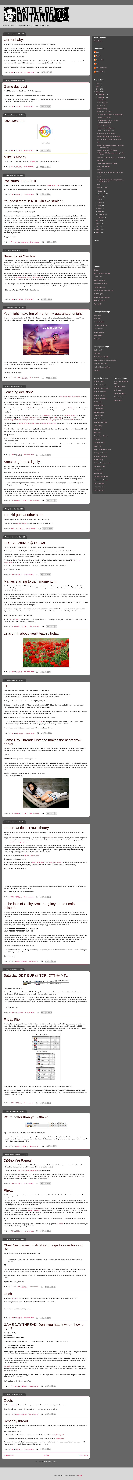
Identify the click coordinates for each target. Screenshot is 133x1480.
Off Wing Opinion (119, 386)
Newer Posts (9, 1455)
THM (97, 64)
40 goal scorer (70, 415)
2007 (98, 227)
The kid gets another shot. (23, 515)
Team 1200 (97, 304)
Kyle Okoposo (71, 408)
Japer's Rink (98, 446)
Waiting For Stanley (100, 453)
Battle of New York (100, 392)
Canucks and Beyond (101, 436)
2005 (98, 232)
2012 (98, 86)
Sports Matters (98, 409)
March (100, 211)
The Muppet (100, 71)
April (99, 208)
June (99, 202)
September (101, 194)
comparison (49, 838)
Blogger (79, 1475)
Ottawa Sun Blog (119, 393)
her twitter (17, 1176)
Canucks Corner (99, 405)
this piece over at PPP (31, 855)
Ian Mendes (118, 390)
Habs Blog (97, 432)
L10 (6, 686)
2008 (98, 224)
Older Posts (83, 1455)
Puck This (97, 439)
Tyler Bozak (57, 862)
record (12, 842)
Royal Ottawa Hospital (21, 277)
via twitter (59, 1224)
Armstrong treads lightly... (23, 462)
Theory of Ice (98, 470)
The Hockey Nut (99, 442)
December (101, 94)
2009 (98, 221)
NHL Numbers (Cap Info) (102, 273)
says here (15, 1298)
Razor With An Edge (100, 422)
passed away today (53, 185)
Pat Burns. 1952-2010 (20, 181)
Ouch (8, 1294)
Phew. (8, 1190)
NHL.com (97, 270)
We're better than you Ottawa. (26, 1117)
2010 (98, 92)
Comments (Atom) (50, 1461)
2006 (98, 229)
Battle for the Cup (99, 395)
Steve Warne (118, 397)
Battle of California (100, 385)
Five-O (98, 56)
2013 (98, 83)
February (101, 214)
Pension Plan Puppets (101, 357)
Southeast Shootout (100, 456)
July (99, 200)
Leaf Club (97, 353)
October (101, 191)
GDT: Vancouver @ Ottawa (24, 543)
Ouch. (8, 1400)
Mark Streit (29, 408)
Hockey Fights (98, 294)
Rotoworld (7, 1366)
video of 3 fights (14, 619)
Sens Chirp (97, 339)
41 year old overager (55, 418)
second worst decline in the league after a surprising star (37, 423)
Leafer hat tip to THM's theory (26, 828)
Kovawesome (14, 121)
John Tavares (46, 415)
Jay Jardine (100, 60)
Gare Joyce (117, 400)
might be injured (58, 1435)
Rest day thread (16, 1421)
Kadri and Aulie (21, 523)
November (101, 97)
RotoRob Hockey (99, 466)
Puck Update (98, 402)
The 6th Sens (98, 329)
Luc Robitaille (24, 840)
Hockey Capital (99, 332)
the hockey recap (99, 287)
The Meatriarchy (101, 68)
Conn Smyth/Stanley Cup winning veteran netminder (56, 420)
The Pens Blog (98, 490)
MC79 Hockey (98, 459)
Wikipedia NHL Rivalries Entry (104, 290)
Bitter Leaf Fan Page (100, 363)
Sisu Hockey (98, 425)
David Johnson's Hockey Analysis (105, 360)
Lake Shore (39, 722)
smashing (17, 842)
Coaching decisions (18, 392)
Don (97, 52)
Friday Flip (12, 1019)
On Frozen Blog (99, 483)
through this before (33, 1210)
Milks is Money (15, 157)
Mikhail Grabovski (46, 862)
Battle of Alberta (99, 381)
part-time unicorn (37, 277)
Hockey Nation (98, 419)
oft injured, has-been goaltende (33, 418)
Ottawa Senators (99, 280)
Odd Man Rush (99, 412)
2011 (98, 89)
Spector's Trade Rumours (102, 463)
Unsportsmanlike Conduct (102, 449)
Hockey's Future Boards (101, 297)
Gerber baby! (14, 40)
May (99, 205)
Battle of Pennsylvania (101, 388)
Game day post (15, 86)
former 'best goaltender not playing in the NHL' (19, 420)
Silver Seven (98, 335)
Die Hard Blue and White (102, 367)
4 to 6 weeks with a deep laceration (28, 1170)
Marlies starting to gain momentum (30, 581)
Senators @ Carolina (20, 256)
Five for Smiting (99, 322)
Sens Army (97, 318)
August (100, 197)
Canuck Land (98, 473)
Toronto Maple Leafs (100, 283)
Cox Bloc (97, 370)
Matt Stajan (36, 862)
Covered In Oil (98, 415)
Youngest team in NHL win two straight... (34, 201)
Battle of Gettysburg (100, 398)
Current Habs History (101, 476)
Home (46, 1455)
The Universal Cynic (100, 325)
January (101, 217)
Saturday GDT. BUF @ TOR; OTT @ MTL (36, 975)
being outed (60, 1438)
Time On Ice (98, 277)
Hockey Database (99, 300)
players (23, 842)
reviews (32, 161)
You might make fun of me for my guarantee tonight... (44, 313)
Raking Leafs (98, 350)
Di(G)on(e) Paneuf (18, 1160)
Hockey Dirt (97, 429)
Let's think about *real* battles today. (31, 633)
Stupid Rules (98, 41)
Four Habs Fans (99, 487)
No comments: (29, 72)
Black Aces (97, 315)
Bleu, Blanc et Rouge (101, 480)
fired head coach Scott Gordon (70, 396)
